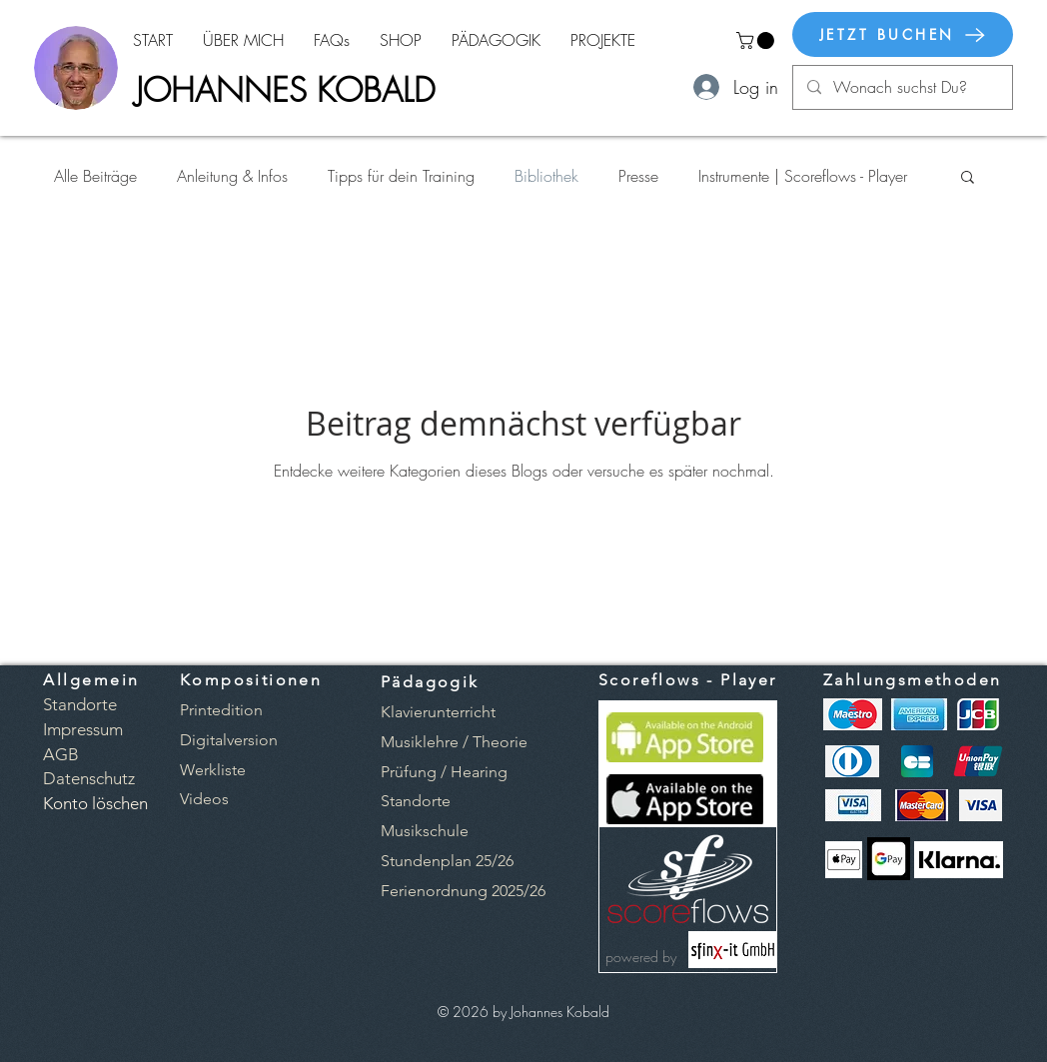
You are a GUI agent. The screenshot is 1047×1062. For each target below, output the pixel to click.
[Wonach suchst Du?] (901, 87)
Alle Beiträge (95, 176)
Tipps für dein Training (401, 176)
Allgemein (91, 679)
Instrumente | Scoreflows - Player (802, 176)
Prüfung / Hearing (444, 771)
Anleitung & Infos (232, 176)
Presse (638, 176)
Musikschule (425, 830)
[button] (757, 40)
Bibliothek (546, 176)
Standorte (416, 800)
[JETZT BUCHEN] (902, 34)
